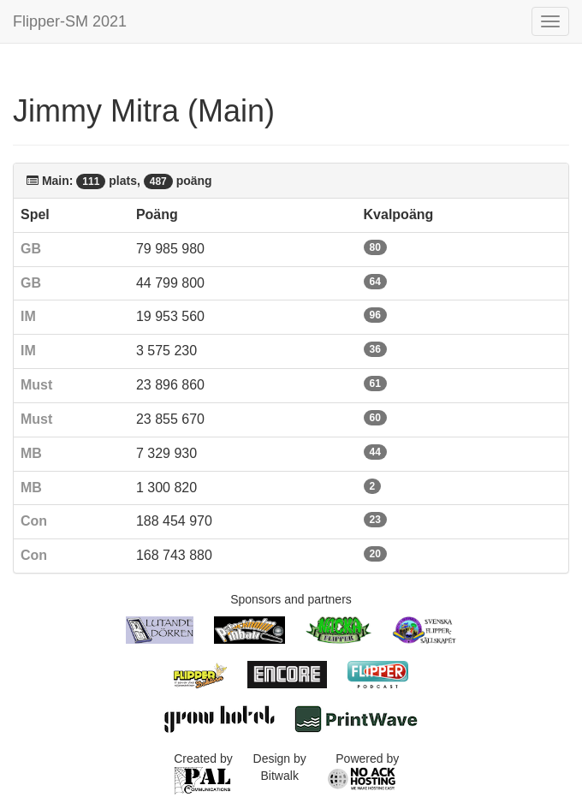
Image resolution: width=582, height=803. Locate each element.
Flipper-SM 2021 (70, 21)
